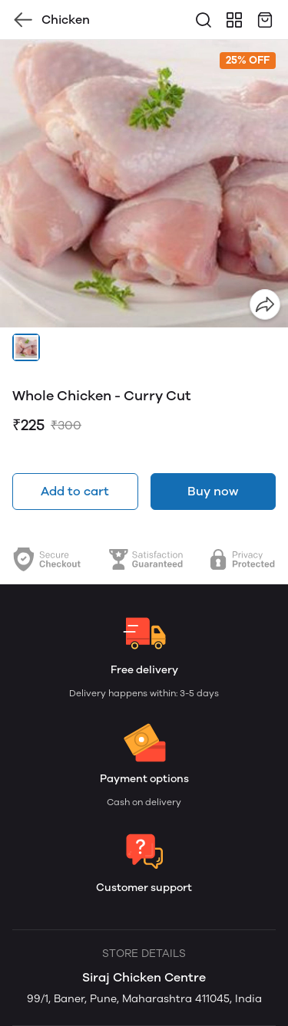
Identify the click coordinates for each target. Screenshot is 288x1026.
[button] (26, 347)
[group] (144, 183)
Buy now (212, 491)
